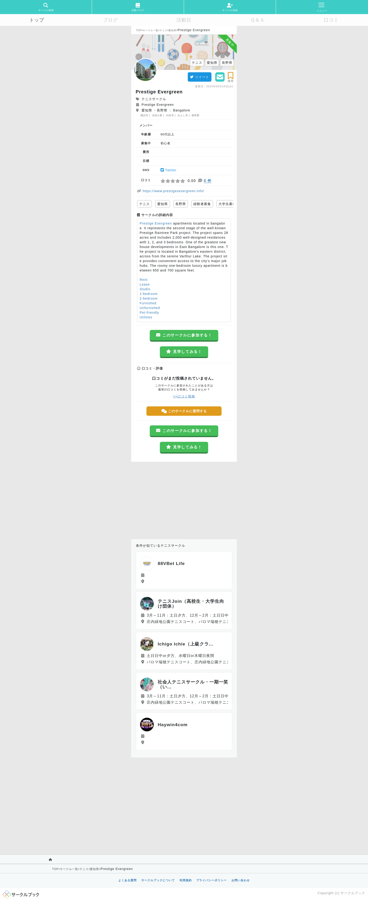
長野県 (180, 204)
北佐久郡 (157, 115)
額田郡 (195, 115)
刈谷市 (170, 115)
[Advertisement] (184, 499)
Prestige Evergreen (156, 223)
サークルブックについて (158, 880)
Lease (145, 284)
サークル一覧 (150, 30)
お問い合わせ (240, 880)
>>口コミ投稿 (184, 396)
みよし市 (183, 115)
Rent (144, 280)
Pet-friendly (149, 312)
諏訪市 (144, 115)
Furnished (148, 303)
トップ (36, 20)
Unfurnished (150, 308)
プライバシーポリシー (211, 880)
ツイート (199, 77)
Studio (145, 289)
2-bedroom (149, 298)
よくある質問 (127, 880)
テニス (163, 30)
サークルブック (353, 893)
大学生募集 (227, 204)
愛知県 (172, 30)
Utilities (146, 317)
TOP (138, 30)
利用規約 (186, 880)
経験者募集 (202, 204)
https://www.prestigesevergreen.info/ (173, 191)
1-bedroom (149, 294)
